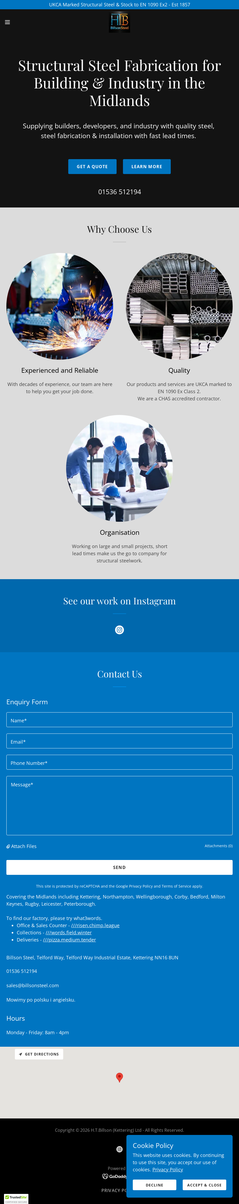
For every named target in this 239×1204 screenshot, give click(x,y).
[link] (119, 22)
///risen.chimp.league (95, 925)
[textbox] (119, 719)
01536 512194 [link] (119, 191)
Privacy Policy (167, 1173)
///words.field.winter (69, 932)
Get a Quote (92, 166)
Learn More (146, 166)
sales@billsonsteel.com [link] (32, 985)
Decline (154, 1188)
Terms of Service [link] (176, 886)
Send (119, 867)
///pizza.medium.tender (69, 939)
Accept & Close (204, 1188)
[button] (19, 22)
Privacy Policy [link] (141, 886)
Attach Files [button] (24, 846)
